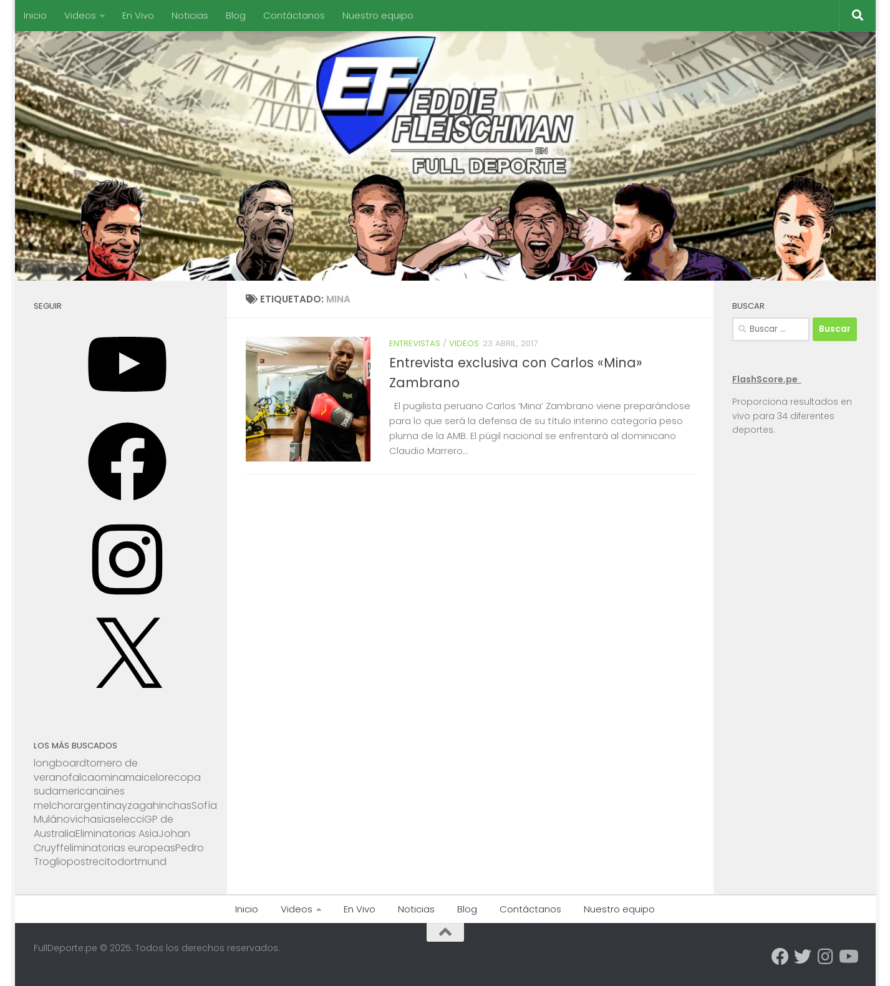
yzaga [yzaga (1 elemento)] (137, 805)
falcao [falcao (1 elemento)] (85, 777)
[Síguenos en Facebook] (780, 956)
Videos (80, 15)
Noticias (190, 15)
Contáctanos (294, 15)
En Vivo (138, 15)
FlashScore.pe (766, 379)
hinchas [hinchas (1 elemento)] (172, 805)
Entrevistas (414, 343)
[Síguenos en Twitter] (802, 956)
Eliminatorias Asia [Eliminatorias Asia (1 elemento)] (116, 833)
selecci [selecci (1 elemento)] (127, 819)
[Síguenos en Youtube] (847, 956)
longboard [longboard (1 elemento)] (60, 763)
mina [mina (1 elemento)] (113, 777)
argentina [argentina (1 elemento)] (98, 805)
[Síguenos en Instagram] (825, 956)
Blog (236, 15)
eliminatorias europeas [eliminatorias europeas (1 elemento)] (119, 848)
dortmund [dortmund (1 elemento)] (142, 861)
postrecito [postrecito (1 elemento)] (92, 861)
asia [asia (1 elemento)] (100, 819)
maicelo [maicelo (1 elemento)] (145, 777)
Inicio (35, 15)
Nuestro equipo (378, 15)
